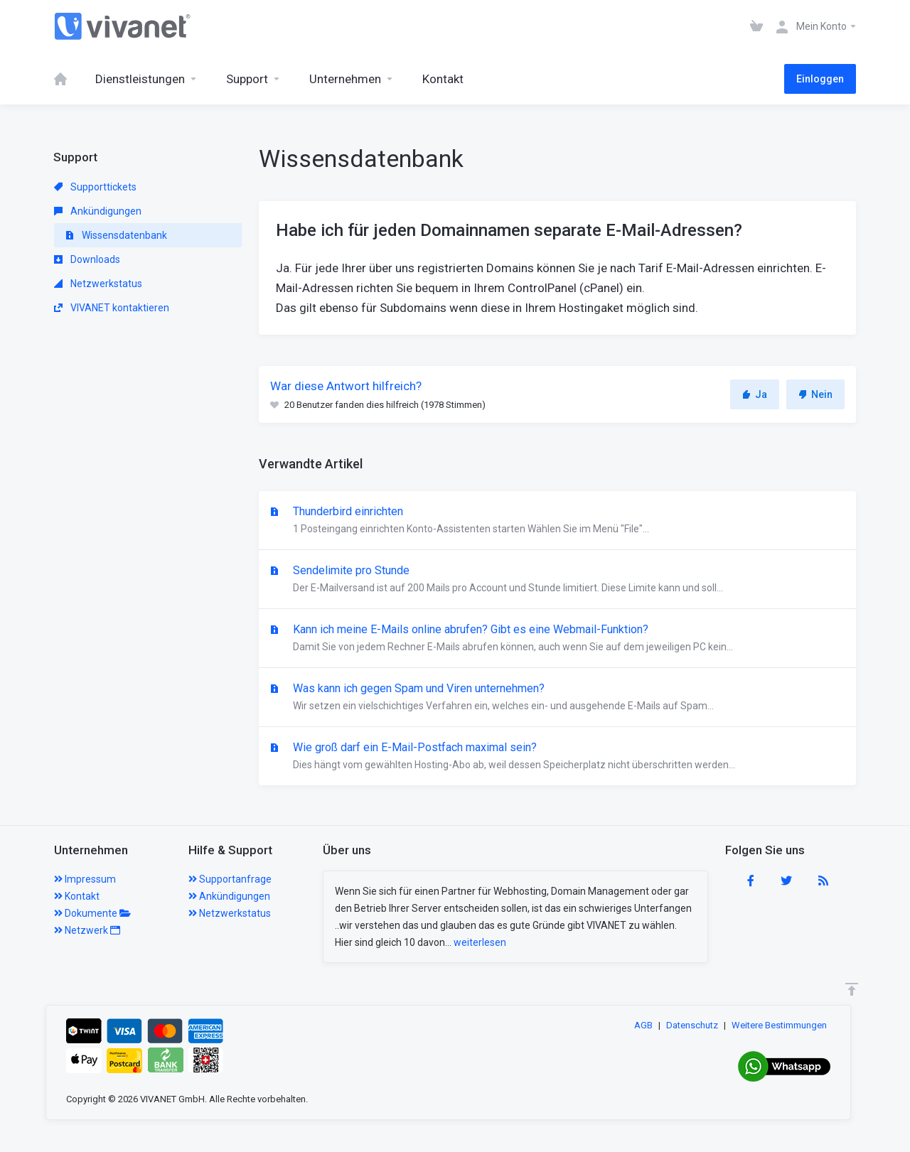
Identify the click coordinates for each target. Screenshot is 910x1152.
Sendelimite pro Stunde (557, 580)
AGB (643, 1025)
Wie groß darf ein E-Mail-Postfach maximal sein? (557, 757)
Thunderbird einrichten (557, 521)
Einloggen (820, 79)
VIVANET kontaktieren (111, 307)
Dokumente (92, 913)
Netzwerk (87, 930)
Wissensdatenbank (116, 235)
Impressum (85, 879)
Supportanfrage (230, 879)
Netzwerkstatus (98, 283)
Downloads (87, 259)
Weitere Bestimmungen (779, 1025)
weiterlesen (480, 942)
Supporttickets (95, 187)
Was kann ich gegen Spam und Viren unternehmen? (557, 698)
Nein (815, 394)
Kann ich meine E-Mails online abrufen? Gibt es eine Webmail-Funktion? (557, 639)
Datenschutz (692, 1025)
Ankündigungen (97, 211)
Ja (754, 394)
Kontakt (77, 896)
